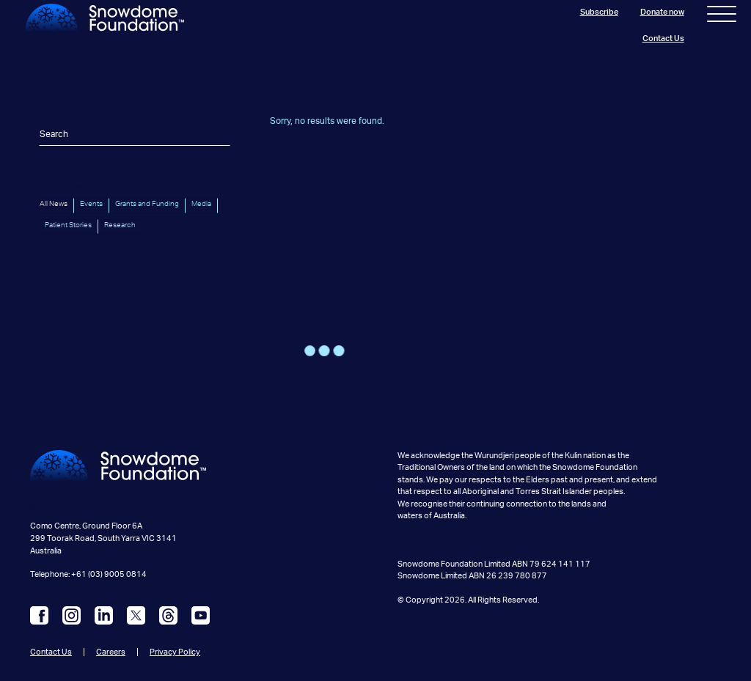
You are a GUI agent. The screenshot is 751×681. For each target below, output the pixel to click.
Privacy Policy (175, 652)
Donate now (662, 12)
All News (53, 203)
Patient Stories (68, 225)
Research (120, 225)
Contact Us (663, 38)
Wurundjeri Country (65, 509)
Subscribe (599, 12)
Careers (110, 652)
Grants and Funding (147, 203)
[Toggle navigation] (721, 17)
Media (201, 203)
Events (91, 203)
